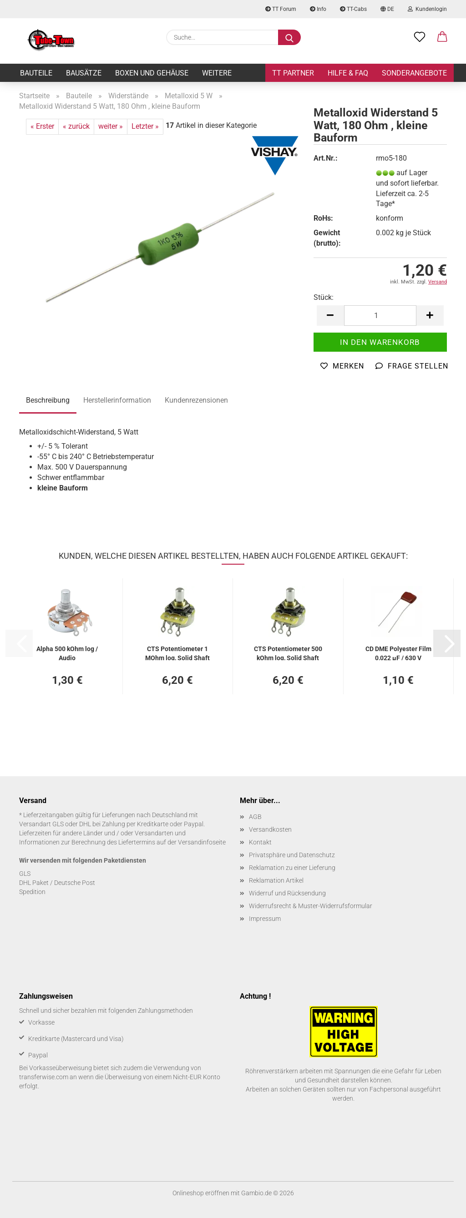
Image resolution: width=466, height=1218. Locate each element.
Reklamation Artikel (276, 880)
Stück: (324, 297)
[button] (442, 37)
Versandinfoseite (202, 842)
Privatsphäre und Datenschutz (292, 855)
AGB (255, 816)
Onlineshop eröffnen (200, 1193)
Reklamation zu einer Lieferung (292, 867)
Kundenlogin (427, 9)
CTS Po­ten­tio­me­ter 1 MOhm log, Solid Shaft (177, 652)
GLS (24, 873)
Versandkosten (270, 829)
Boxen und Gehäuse (151, 73)
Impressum (265, 918)
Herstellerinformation (117, 400)
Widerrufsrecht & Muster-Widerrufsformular (310, 906)
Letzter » (145, 126)
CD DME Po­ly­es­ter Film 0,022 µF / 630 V (398, 652)
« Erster (42, 126)
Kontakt (260, 842)
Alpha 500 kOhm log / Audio (67, 652)
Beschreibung (48, 400)
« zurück (76, 126)
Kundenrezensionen (196, 400)
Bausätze (83, 73)
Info (318, 9)
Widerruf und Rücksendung (287, 893)
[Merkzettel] (419, 37)
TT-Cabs (353, 9)
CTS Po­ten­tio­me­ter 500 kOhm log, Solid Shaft (288, 652)
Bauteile (36, 73)
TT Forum (280, 9)
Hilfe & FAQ (348, 73)
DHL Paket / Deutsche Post (57, 882)
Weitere (217, 73)
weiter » (110, 126)
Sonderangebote (414, 73)
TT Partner (293, 73)
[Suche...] (289, 37)
